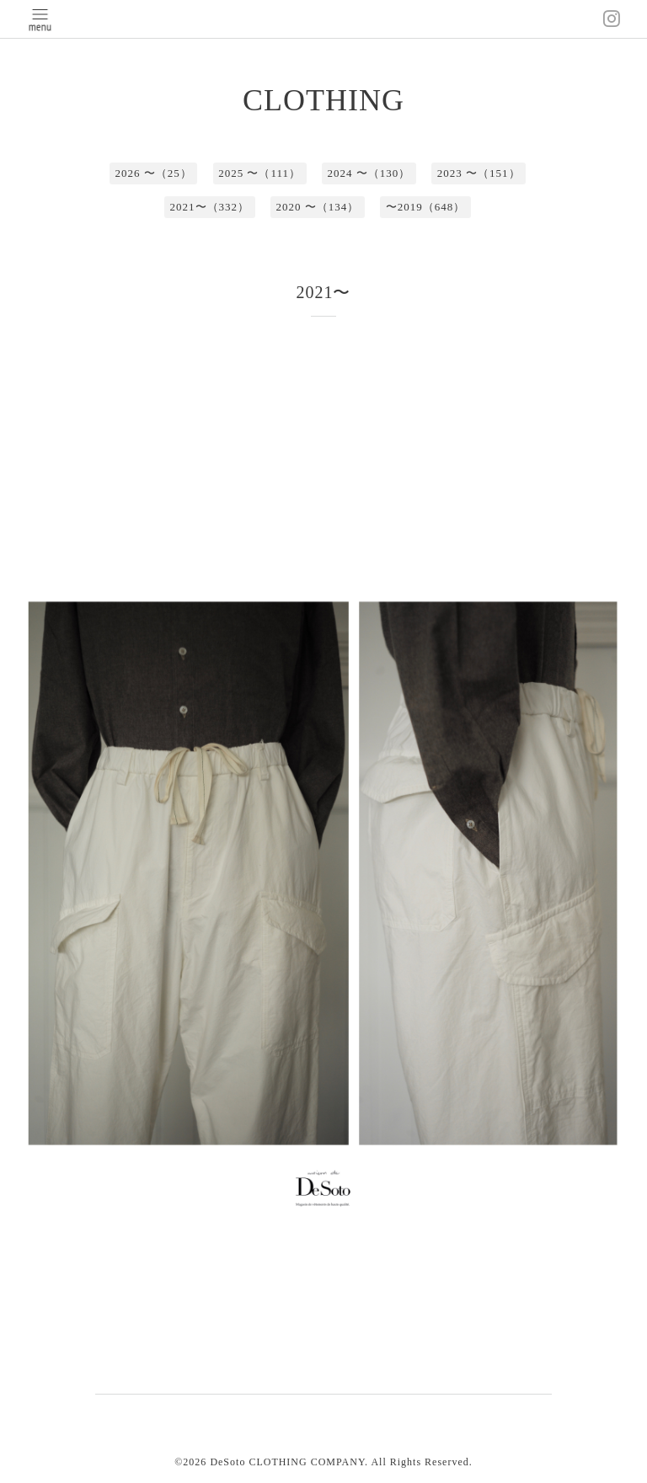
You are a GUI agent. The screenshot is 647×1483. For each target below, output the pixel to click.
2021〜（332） (210, 206)
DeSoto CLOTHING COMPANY (287, 1462)
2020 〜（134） (318, 206)
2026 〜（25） (153, 173)
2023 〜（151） (479, 173)
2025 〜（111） (259, 173)
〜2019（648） (426, 206)
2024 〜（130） (369, 173)
